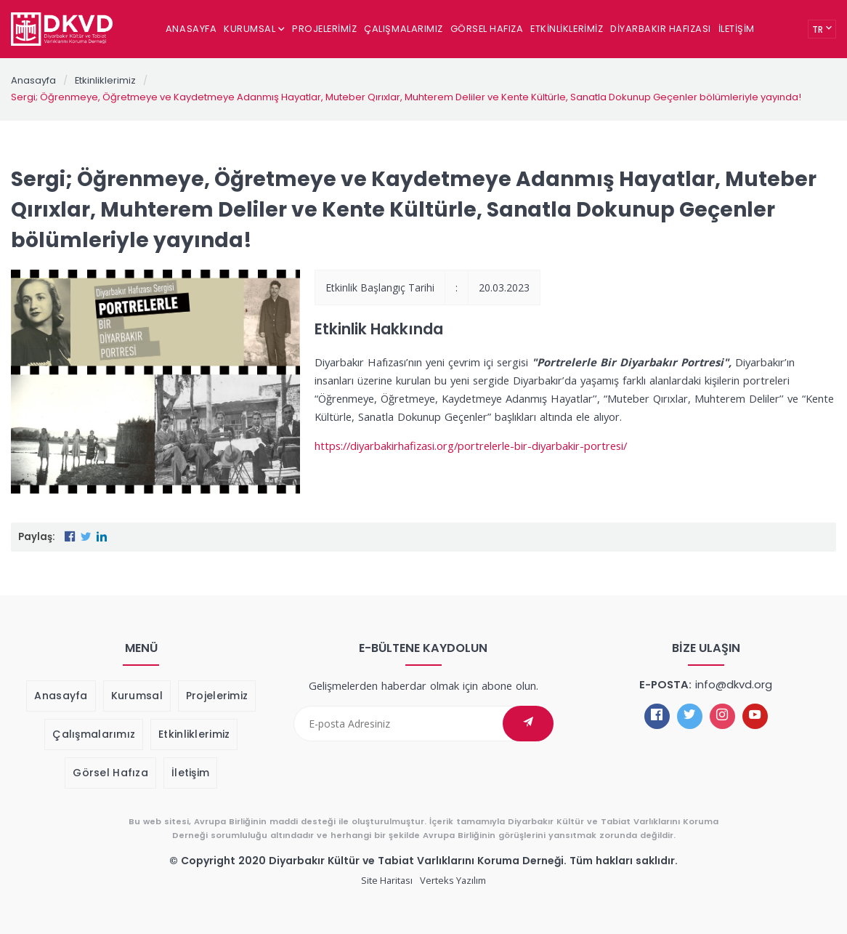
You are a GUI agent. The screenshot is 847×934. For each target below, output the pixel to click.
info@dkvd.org (733, 684)
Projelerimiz (324, 29)
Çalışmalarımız (403, 29)
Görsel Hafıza (487, 29)
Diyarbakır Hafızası (660, 29)
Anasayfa (191, 29)
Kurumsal (254, 29)
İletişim (736, 29)
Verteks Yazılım (453, 880)
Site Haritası (387, 880)
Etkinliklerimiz (566, 29)
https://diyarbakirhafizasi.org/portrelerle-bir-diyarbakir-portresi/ (471, 445)
